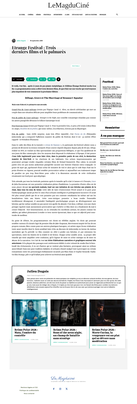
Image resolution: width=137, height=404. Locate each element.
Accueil (22, 14)
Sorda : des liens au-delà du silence (110, 156)
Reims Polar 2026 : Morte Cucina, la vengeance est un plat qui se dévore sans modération (112, 105)
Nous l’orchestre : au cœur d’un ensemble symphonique (111, 164)
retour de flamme (52, 145)
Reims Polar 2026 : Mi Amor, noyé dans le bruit (112, 115)
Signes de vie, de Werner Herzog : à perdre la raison (112, 171)
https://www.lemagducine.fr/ (36, 275)
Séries (38, 14)
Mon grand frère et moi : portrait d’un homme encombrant (112, 144)
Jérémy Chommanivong (21, 339)
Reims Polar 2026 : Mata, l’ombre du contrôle (111, 88)
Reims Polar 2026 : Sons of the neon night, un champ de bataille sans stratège (112, 96)
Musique (103, 14)
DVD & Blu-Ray (77, 14)
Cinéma (30, 14)
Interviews (58, 14)
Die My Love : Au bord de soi (110, 150)
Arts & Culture (91, 14)
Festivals (47, 14)
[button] (117, 15)
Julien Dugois (21, 41)
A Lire (67, 14)
